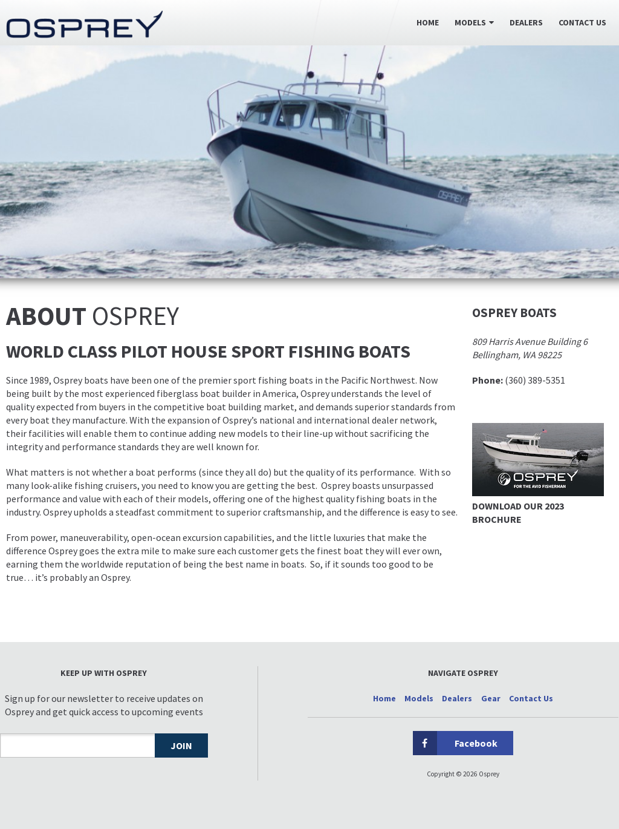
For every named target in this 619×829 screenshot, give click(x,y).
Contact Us (582, 22)
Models (470, 22)
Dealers (526, 22)
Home (427, 22)
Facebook (455, 743)
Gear (491, 698)
